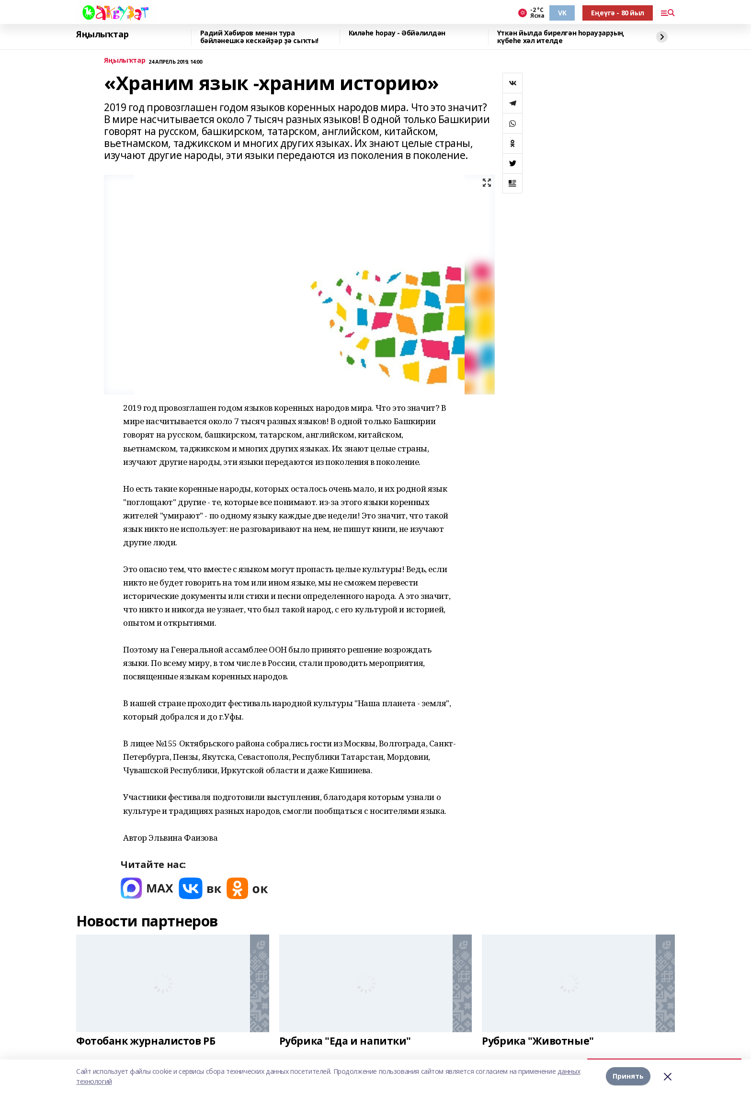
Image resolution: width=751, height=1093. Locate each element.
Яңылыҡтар (102, 34)
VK (562, 12)
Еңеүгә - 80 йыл (617, 12)
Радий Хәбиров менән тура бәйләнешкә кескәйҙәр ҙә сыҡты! (259, 37)
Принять (628, 1076)
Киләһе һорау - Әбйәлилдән (397, 33)
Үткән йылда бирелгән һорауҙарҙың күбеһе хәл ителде (561, 37)
